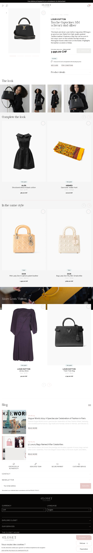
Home (52, 14)
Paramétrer (84, 549)
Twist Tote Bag (69, 371)
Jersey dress (24, 371)
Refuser (84, 543)
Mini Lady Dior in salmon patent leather (23, 276)
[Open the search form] (6, 6)
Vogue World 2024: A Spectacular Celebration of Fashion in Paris (57, 418)
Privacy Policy (34, 490)
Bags (61, 14)
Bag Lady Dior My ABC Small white (69, 276)
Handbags (66, 14)
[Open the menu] (3, 5)
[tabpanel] (24, 30)
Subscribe (85, 486)
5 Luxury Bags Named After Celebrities (45, 444)
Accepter (84, 538)
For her (57, 14)
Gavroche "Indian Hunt (69, 187)
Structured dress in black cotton (24, 187)
